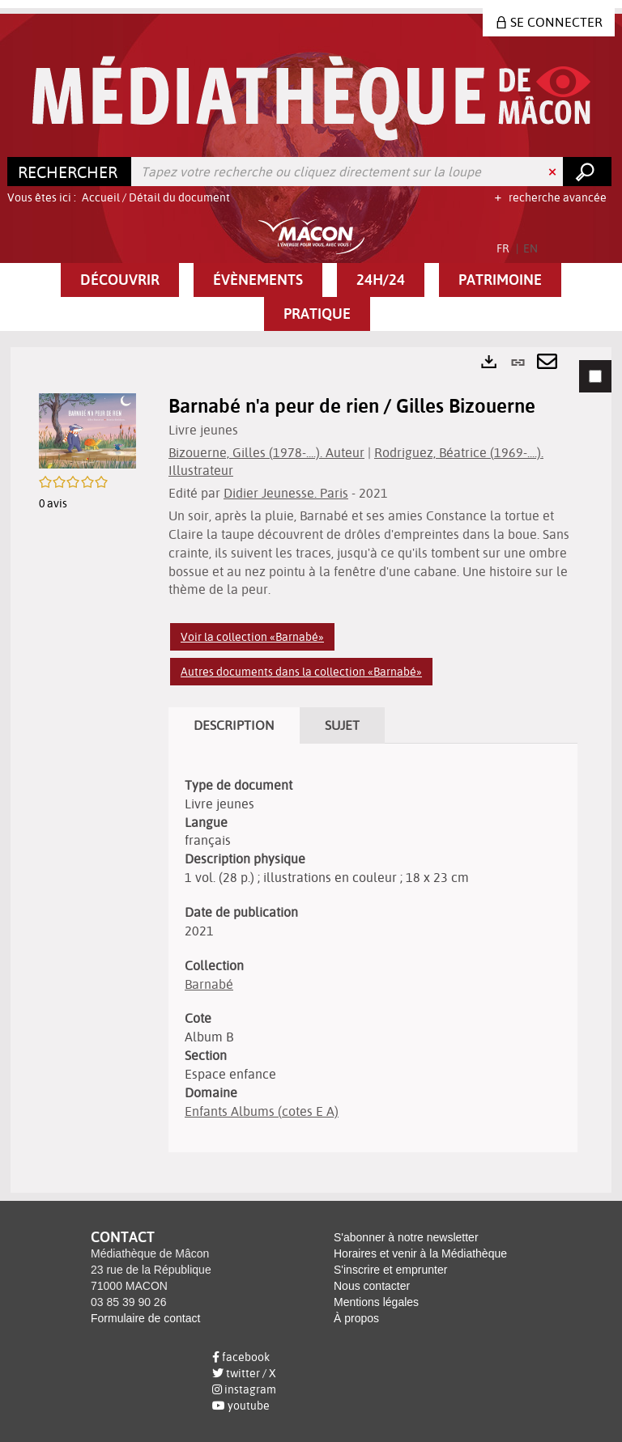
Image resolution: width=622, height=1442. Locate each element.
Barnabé (209, 984)
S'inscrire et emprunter (390, 1269)
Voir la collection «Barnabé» (252, 637)
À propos (356, 1318)
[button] (120, 280)
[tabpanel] (311, 770)
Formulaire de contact (145, 1318)
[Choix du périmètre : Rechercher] (69, 171)
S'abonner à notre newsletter (406, 1237)
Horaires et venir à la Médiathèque (420, 1253)
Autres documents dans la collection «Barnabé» (301, 671)
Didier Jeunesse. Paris (286, 493)
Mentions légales (376, 1302)
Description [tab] (234, 725)
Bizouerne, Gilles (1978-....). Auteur (266, 452)
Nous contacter (372, 1285)
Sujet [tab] (342, 725)
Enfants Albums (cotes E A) (262, 1111)
